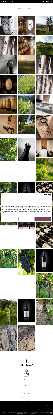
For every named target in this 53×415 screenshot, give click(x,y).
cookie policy (26, 407)
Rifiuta (9, 218)
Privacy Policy (26, 400)
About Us (26, 391)
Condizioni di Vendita (26, 398)
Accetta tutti (43, 218)
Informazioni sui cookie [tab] (44, 199)
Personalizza (27, 218)
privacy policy (49, 406)
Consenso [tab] (9, 199)
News (26, 388)
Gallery (26, 382)
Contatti (26, 394)
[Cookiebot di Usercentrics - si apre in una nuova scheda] (45, 195)
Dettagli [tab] (26, 199)
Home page (26, 380)
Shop (26, 385)
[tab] (12, 8)
